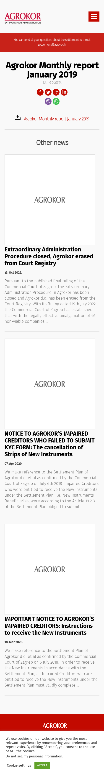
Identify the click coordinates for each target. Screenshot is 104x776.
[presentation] (93, 16)
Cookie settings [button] (19, 765)
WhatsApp (56, 101)
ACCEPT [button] (42, 765)
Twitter (48, 92)
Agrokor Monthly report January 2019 (56, 119)
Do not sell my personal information (34, 756)
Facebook (40, 92)
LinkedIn (64, 92)
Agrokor (55, 725)
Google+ (56, 92)
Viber (48, 101)
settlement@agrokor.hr (52, 44)
